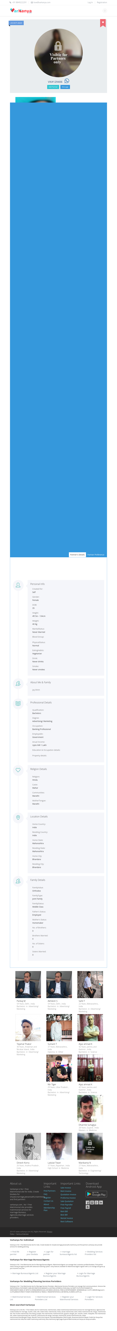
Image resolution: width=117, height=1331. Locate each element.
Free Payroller (67, 1204)
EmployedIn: (37, 734)
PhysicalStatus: (38, 642)
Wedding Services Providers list (94, 1253)
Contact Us (48, 1201)
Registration (102, 2)
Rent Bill (64, 1211)
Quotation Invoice (68, 1194)
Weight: (35, 621)
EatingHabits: (38, 650)
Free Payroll (66, 1208)
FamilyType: (37, 895)
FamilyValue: (37, 887)
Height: (35, 613)
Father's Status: (39, 911)
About (46, 1204)
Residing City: (38, 864)
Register (47, 1197)
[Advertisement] (58, 568)
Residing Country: (40, 832)
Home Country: (39, 824)
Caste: (35, 784)
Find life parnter (14, 1253)
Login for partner (48, 1253)
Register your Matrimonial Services (69, 1298)
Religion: (36, 776)
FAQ (45, 1194)
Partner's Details (77, 554)
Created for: (37, 589)
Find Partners (49, 1191)
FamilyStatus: (38, 903)
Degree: (35, 718)
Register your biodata (32, 1253)
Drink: (35, 658)
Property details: (39, 755)
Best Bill (64, 1214)
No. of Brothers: (39, 927)
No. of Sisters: (38, 943)
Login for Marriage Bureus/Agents (85, 1274)
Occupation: (37, 726)
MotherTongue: (39, 800)
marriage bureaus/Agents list (68, 1253)
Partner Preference (95, 554)
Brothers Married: (40, 935)
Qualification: (38, 710)
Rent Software (67, 1221)
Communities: (38, 792)
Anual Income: (38, 742)
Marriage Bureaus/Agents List (25, 1273)
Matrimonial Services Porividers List (45, 1298)
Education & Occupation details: (46, 750)
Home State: (37, 840)
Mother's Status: (39, 919)
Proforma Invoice (68, 1198)
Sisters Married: (39, 951)
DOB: (34, 605)
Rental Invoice (67, 1218)
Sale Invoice (66, 1187)
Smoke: (35, 666)
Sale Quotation (67, 1201)
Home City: (37, 856)
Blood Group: (38, 636)
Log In (90, 2)
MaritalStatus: (38, 628)
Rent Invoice (66, 1191)
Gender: (35, 597)
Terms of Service (22, 1234)
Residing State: (38, 848)
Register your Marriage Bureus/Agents (54, 1274)
